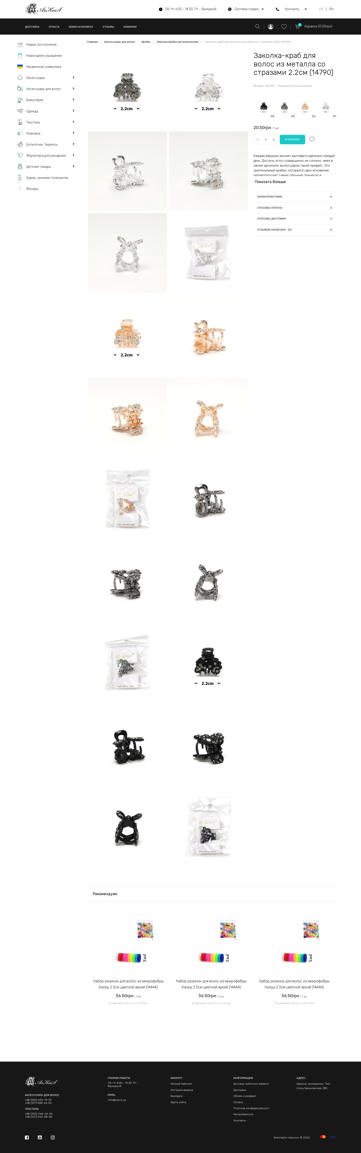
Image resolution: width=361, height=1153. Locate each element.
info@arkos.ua (117, 1100)
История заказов (181, 1090)
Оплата (238, 1102)
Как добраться (243, 1114)
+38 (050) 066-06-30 (39, 1113)
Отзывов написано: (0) (274, 229)
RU (331, 9)
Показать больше (270, 182)
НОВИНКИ (130, 26)
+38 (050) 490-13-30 (38, 1100)
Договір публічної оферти (251, 1083)
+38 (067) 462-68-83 (38, 1116)
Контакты (239, 1120)
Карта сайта (178, 1102)
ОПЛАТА (54, 26)
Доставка (239, 1090)
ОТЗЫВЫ (108, 26)
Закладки (176, 1096)
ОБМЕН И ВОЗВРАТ (81, 26)
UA (321, 9)
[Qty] (265, 139)
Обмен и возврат (244, 1096)
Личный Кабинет (181, 1083)
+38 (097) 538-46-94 (38, 1103)
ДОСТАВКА (32, 26)
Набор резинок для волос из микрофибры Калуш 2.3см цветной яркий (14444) (128, 984)
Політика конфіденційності (251, 1108)
